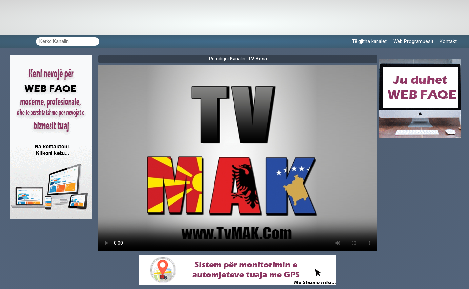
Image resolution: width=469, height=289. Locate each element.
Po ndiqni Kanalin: (238, 59)
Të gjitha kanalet (369, 41)
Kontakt (448, 41)
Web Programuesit (413, 41)
